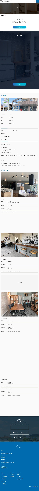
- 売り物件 (12, 476)
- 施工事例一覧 (19, 479)
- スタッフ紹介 (4, 484)
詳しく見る (19, 84)
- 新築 (18, 474)
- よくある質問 (4, 476)
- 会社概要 (3, 483)
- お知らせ (3, 479)
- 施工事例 (19, 472)
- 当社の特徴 (3, 478)
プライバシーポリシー (33, 486)
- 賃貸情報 (12, 474)
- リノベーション (20, 478)
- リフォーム (19, 476)
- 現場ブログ (3, 481)
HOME (2, 472)
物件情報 (11, 472)
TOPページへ (19, 27)
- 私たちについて (4, 474)
